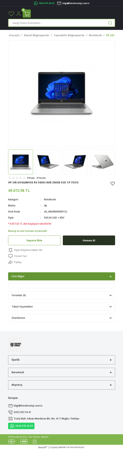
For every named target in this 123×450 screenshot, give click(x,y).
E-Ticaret (53, 447)
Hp (45, 205)
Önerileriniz (18, 317)
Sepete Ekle (34, 240)
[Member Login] (18, 13)
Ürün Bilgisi (18, 276)
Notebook (50, 199)
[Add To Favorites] (112, 183)
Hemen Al (89, 240)
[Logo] (15, 344)
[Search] (61, 23)
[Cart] (27, 14)
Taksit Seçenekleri (22, 306)
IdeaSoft (42, 447)
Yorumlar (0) (19, 295)
